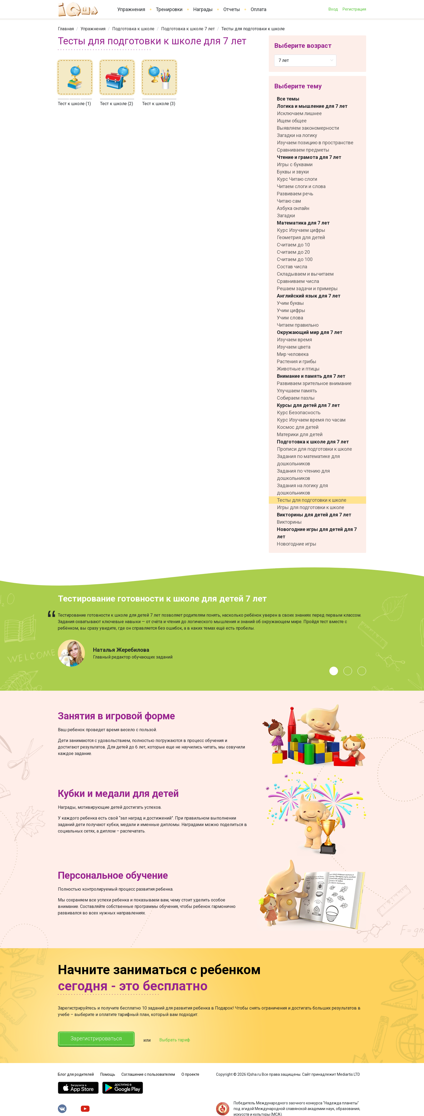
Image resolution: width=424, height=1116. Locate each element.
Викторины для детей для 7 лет (314, 514)
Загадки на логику (297, 135)
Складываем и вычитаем (305, 274)
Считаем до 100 (295, 259)
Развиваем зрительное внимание (314, 383)
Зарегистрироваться (98, 1039)
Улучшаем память (297, 390)
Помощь (107, 1073)
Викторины (289, 522)
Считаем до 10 (293, 245)
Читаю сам (289, 201)
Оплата (258, 9)
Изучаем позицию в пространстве (315, 142)
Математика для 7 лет (303, 223)
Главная (66, 28)
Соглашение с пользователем (148, 1073)
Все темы (288, 99)
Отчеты (231, 9)
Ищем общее (292, 120)
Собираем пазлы (296, 398)
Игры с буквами (295, 164)
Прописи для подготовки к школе (314, 449)
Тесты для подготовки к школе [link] (253, 28)
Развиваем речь (295, 193)
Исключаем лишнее (299, 113)
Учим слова (290, 317)
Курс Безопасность (298, 412)
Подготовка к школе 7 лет (188, 28)
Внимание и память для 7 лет (311, 376)
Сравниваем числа (298, 281)
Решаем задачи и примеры (307, 288)
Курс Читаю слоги (297, 179)
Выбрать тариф (178, 1039)
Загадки (286, 215)
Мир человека (293, 354)
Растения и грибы (296, 361)
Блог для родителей (76, 1073)
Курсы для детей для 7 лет (308, 405)
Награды (203, 9)
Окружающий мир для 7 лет (309, 332)
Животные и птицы (298, 369)
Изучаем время (294, 339)
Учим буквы (290, 303)
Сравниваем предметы (303, 150)
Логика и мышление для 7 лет (312, 106)
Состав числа (292, 266)
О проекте (190, 1073)
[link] (66, 28)
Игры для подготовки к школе (310, 507)
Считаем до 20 (293, 252)
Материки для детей (300, 434)
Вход (333, 9)
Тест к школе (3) (158, 103)
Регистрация (354, 9)
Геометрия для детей (301, 237)
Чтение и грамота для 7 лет (309, 157)
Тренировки (169, 9)
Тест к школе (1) (74, 103)
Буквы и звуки (293, 172)
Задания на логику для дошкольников (302, 489)
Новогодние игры (296, 544)
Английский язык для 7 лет (308, 296)
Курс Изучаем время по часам (311, 420)
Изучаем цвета (293, 347)
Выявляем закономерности (308, 128)
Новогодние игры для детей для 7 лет (317, 532)
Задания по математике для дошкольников (308, 459)
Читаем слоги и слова (301, 186)
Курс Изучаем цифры (301, 230)
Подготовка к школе (133, 28)
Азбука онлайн (293, 208)
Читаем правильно (298, 325)
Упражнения (131, 9)
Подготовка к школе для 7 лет (313, 442)
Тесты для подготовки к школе (311, 500)
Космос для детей (298, 427)
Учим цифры (291, 310)
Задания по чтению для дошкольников (303, 474)
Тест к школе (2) (116, 103)
